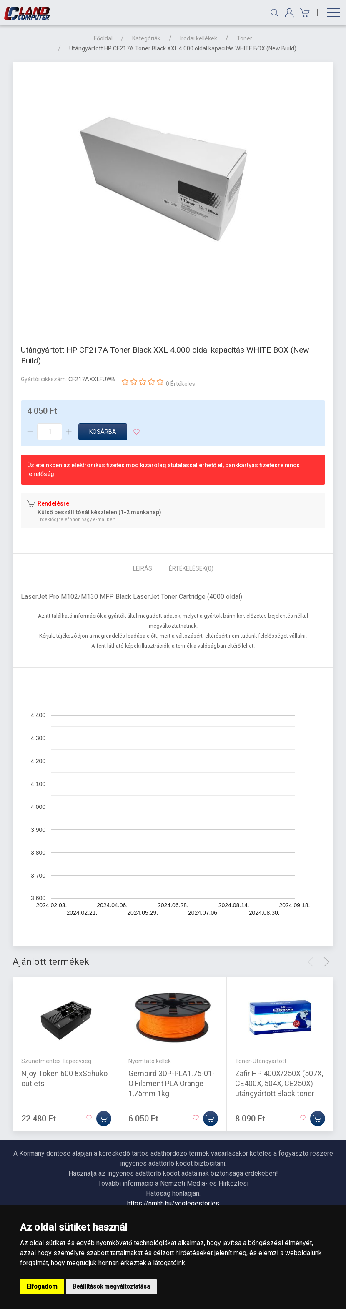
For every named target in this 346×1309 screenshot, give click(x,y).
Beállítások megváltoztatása (111, 1286)
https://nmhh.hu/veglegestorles (173, 1203)
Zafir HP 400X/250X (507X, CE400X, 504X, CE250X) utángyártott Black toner (279, 1083)
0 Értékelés (180, 383)
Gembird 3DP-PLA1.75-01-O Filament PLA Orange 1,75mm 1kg (171, 1083)
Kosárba (102, 431)
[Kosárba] (103, 1118)
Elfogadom (42, 1286)
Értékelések (191, 568)
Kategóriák (146, 38)
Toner (244, 38)
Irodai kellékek (198, 38)
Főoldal (103, 38)
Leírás (142, 568)
